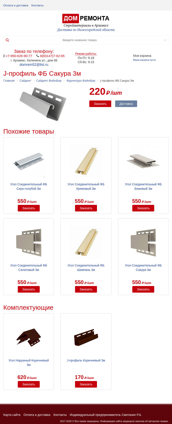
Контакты (37, 5)
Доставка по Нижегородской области (86, 30)
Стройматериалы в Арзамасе (86, 25)
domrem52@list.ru (34, 64)
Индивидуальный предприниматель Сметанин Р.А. (106, 415)
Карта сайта (11, 415)
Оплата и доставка (15, 5)
